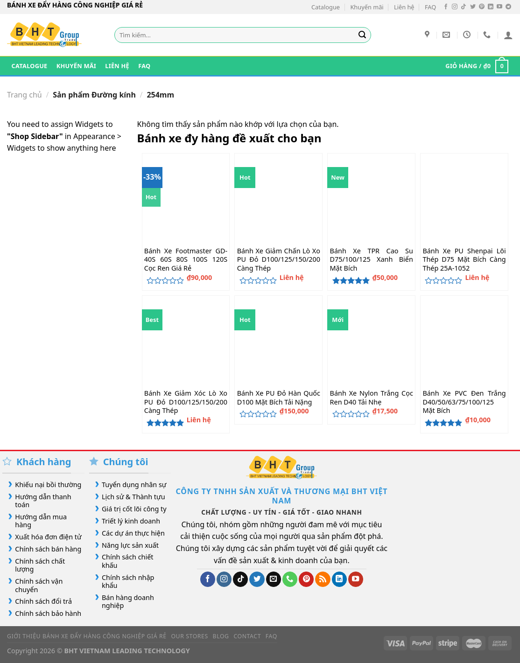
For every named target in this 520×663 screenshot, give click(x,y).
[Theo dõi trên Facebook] (446, 7)
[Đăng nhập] (508, 35)
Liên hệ (404, 7)
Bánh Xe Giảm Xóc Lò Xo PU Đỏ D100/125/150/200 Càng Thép (185, 402)
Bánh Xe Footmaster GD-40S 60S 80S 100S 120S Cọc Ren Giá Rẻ (185, 259)
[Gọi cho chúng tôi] (289, 579)
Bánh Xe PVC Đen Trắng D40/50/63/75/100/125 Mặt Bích (464, 402)
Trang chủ (24, 95)
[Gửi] (362, 35)
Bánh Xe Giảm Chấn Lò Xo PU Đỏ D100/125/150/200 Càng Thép (278, 259)
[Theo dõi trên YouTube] (499, 7)
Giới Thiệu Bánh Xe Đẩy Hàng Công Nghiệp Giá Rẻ (87, 636)
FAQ (430, 7)
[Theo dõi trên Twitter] (473, 7)
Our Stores (189, 636)
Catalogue (325, 7)
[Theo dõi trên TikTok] (463, 7)
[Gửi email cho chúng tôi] (273, 579)
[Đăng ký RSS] (322, 579)
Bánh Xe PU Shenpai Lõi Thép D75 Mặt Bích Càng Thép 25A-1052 (464, 259)
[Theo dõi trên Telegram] (508, 7)
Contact (247, 636)
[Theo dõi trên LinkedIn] (490, 7)
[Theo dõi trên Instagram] (454, 7)
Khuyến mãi (366, 7)
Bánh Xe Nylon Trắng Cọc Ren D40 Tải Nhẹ (371, 397)
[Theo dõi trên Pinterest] (482, 7)
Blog (221, 636)
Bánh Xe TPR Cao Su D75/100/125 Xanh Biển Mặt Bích (371, 259)
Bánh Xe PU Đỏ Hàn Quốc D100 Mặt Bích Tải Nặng (278, 397)
